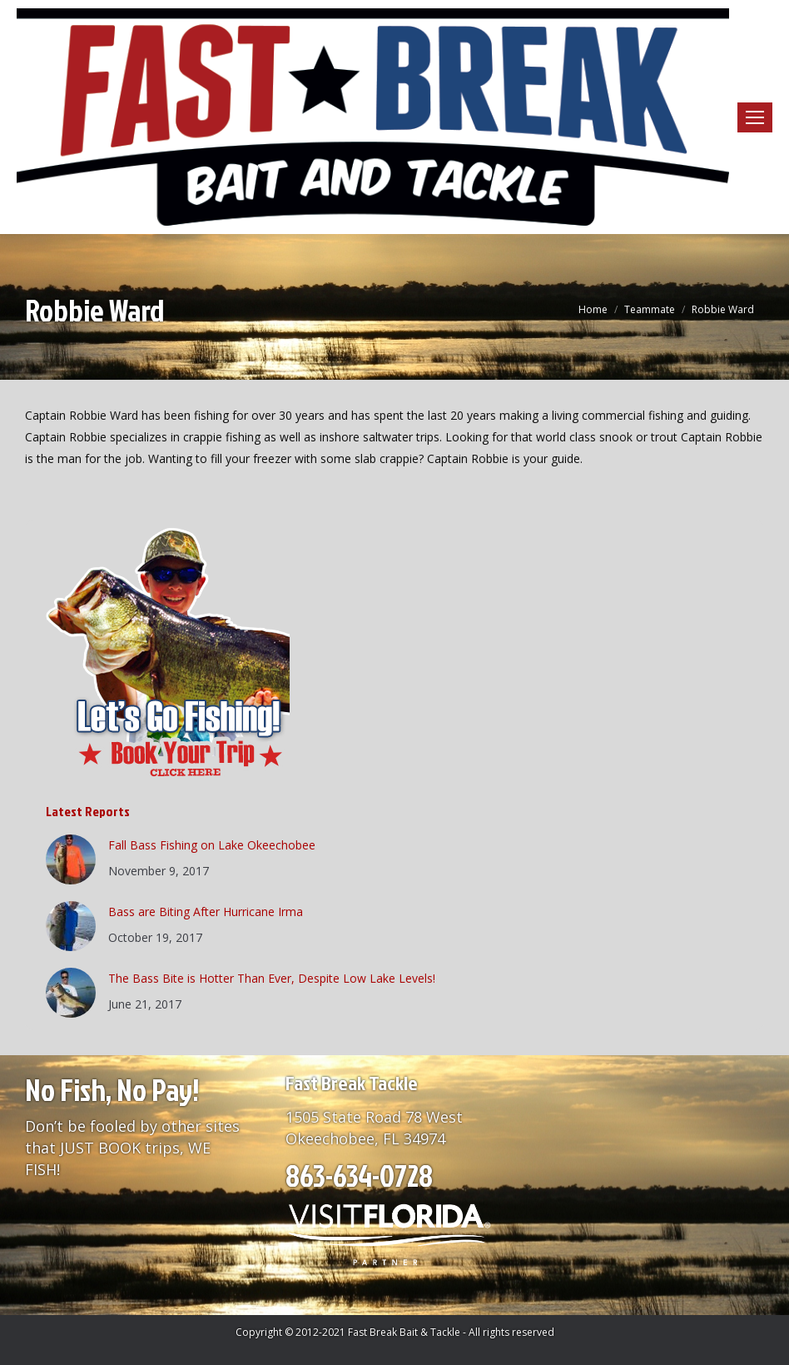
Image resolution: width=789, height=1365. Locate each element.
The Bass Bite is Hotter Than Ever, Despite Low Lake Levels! (271, 978)
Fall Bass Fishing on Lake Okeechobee (211, 845)
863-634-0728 (359, 1175)
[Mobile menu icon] (754, 117)
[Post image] (71, 859)
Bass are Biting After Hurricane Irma (205, 911)
